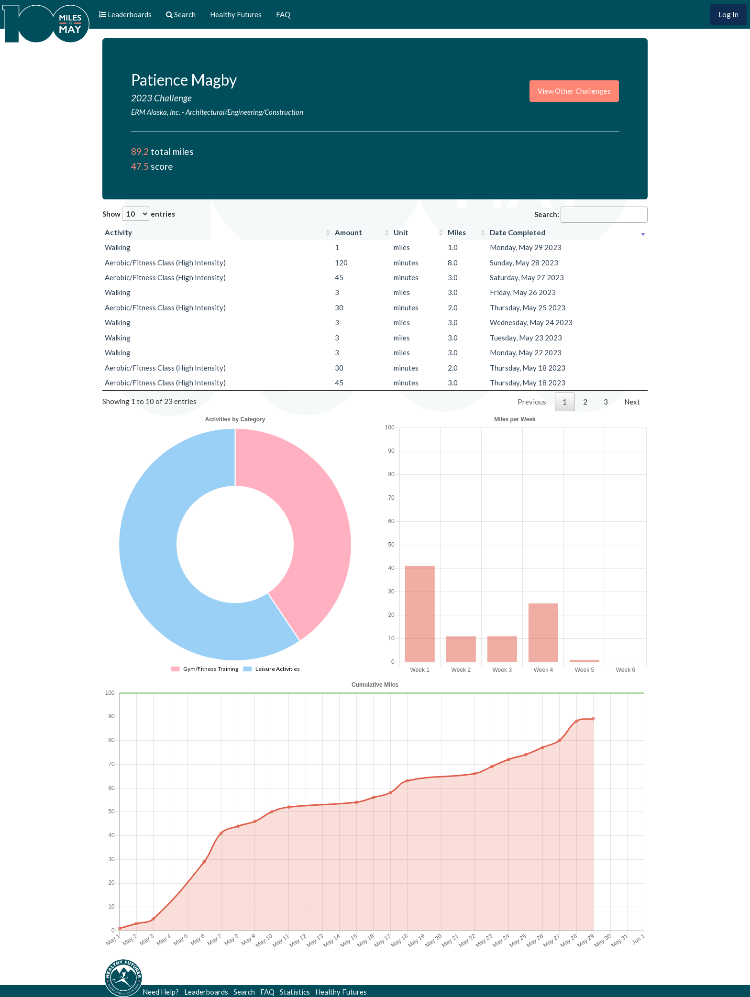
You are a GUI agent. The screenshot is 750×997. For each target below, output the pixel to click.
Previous (532, 401)
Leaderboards (206, 991)
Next (632, 401)
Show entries (138, 214)
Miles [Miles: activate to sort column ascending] (457, 232)
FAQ (283, 14)
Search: (591, 214)
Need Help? (161, 991)
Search (244, 991)
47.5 (140, 166)
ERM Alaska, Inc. (155, 112)
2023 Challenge (161, 97)
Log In (728, 14)
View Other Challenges (574, 91)
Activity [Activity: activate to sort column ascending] (118, 232)
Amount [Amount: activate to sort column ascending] (348, 232)
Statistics (295, 991)
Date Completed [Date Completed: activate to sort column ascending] (517, 232)
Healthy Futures (236, 14)
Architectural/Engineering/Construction (244, 112)
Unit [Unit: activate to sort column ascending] (401, 232)
